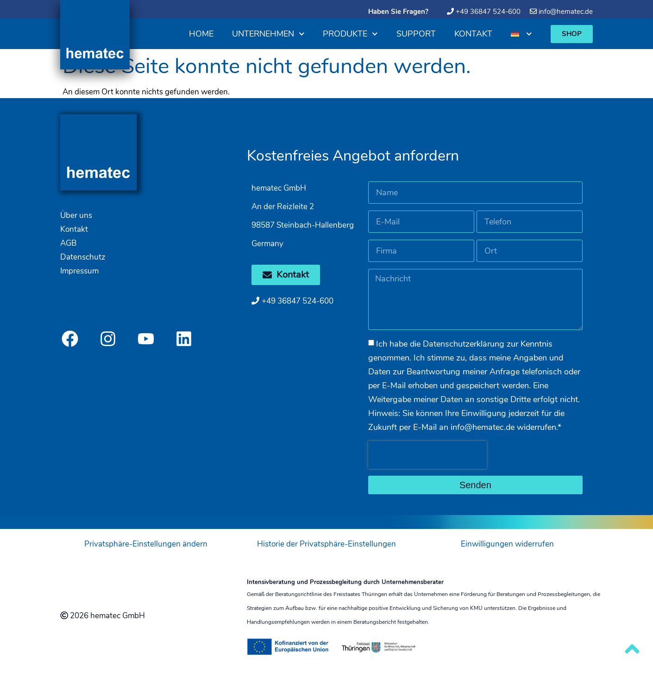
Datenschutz (83, 257)
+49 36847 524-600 (488, 11)
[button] (572, 34)
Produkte (350, 34)
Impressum (79, 271)
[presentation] (427, 455)
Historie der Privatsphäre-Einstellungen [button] (326, 544)
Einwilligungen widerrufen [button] (507, 544)
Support (416, 33)
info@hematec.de (566, 11)
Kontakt (473, 33)
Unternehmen (268, 34)
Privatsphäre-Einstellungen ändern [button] (145, 544)
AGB (68, 243)
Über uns (76, 215)
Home (201, 33)
